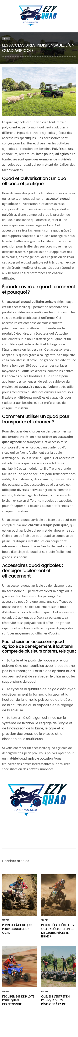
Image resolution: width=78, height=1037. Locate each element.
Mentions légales (39, 1026)
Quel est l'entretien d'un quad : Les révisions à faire (55, 1000)
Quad (6, 38)
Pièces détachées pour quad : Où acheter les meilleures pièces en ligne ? (57, 930)
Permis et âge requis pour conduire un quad (17, 929)
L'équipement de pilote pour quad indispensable (18, 1000)
